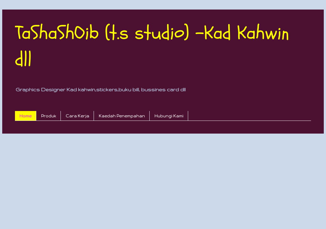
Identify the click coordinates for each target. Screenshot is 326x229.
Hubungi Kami (168, 116)
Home (25, 116)
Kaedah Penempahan (122, 116)
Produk (48, 116)
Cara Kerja (77, 116)
